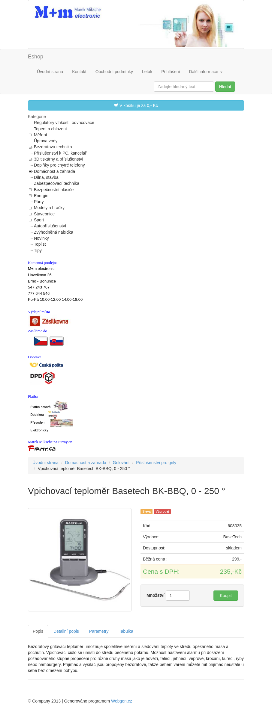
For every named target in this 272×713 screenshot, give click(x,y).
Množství (156, 595)
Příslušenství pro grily (156, 462)
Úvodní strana (50, 71)
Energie (41, 195)
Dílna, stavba (46, 177)
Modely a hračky (49, 207)
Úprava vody (46, 140)
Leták (147, 71)
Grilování (121, 462)
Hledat (225, 86)
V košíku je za (136, 105)
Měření (40, 134)
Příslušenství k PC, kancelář (60, 153)
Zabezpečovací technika (56, 183)
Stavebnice (44, 214)
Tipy (38, 250)
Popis (38, 631)
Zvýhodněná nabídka (53, 232)
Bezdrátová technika (53, 146)
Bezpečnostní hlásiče (54, 189)
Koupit (226, 595)
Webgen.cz (121, 701)
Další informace (205, 71)
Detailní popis (66, 631)
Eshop (35, 57)
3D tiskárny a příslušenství (58, 159)
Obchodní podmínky (114, 71)
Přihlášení (170, 71)
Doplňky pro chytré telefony (59, 165)
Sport (39, 219)
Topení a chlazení (50, 128)
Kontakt (79, 71)
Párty (39, 201)
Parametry (99, 631)
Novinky (41, 238)
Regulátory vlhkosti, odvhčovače (64, 122)
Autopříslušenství (50, 225)
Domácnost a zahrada (54, 171)
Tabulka (126, 631)
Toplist (40, 244)
